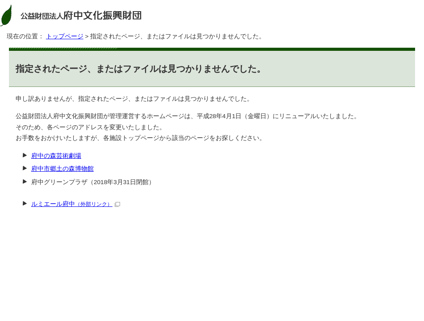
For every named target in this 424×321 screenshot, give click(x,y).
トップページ (64, 36)
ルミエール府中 (75, 204)
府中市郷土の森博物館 (62, 168)
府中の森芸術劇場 (56, 155)
